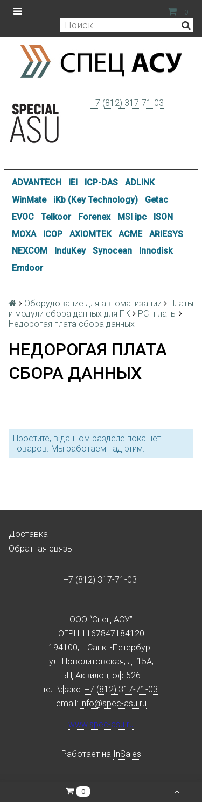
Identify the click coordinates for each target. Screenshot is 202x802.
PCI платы (157, 314)
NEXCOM (29, 251)
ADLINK (140, 182)
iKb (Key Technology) (95, 200)
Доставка (28, 534)
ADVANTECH (36, 182)
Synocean (112, 251)
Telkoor (56, 217)
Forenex (94, 217)
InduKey (70, 251)
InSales (127, 754)
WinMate (29, 200)
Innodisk (155, 251)
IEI (73, 182)
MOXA (24, 234)
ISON (163, 217)
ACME (130, 234)
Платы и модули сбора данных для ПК (101, 308)
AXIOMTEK (90, 234)
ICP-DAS (101, 182)
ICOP (52, 234)
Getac (156, 200)
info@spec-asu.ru (113, 703)
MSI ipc (132, 217)
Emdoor (27, 268)
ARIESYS (166, 234)
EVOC (23, 217)
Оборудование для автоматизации (93, 303)
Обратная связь (40, 548)
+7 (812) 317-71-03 (127, 103)
